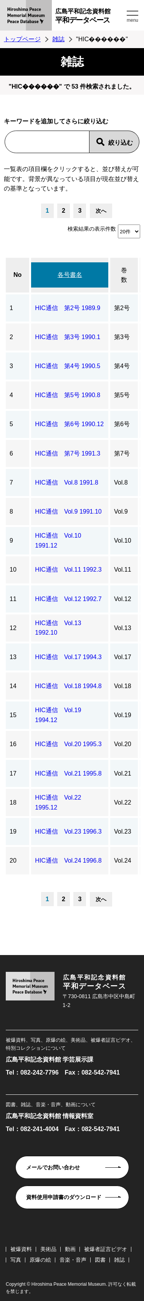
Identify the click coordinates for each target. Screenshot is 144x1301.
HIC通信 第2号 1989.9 (67, 308)
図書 (100, 1260)
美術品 (48, 1249)
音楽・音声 (73, 1260)
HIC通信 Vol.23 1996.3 (68, 831)
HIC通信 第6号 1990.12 (69, 424)
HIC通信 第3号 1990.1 (67, 337)
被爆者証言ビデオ (105, 1249)
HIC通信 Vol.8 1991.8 (66, 482)
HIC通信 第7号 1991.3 (67, 453)
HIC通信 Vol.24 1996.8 (68, 860)
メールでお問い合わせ (53, 1167)
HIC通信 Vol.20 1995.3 (68, 744)
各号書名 (70, 275)
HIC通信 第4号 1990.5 (67, 366)
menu (132, 20)
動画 (70, 1249)
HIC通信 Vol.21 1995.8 (68, 773)
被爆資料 (21, 1249)
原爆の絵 (40, 1260)
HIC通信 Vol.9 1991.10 (68, 511)
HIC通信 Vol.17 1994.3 (68, 657)
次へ (101, 211)
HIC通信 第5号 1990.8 (67, 395)
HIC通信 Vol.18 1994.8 (68, 686)
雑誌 (58, 39)
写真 (15, 1260)
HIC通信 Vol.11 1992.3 (68, 569)
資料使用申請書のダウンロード (63, 1197)
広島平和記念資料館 (90, 17)
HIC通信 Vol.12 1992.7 (68, 599)
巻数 (124, 275)
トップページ (22, 39)
